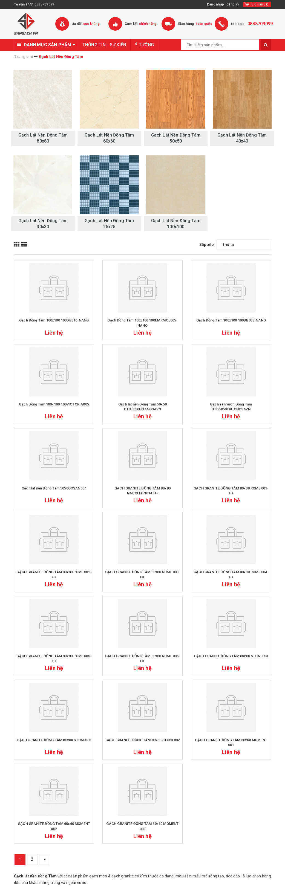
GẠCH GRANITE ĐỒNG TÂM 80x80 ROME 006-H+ (142, 658)
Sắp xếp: (207, 244)
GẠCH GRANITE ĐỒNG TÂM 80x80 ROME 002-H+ (53, 574)
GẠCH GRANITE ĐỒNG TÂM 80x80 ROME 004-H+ (231, 574)
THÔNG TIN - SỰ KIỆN (104, 44)
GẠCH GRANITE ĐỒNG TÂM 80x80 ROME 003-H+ (142, 574)
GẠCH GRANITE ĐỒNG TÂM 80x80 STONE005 (54, 740)
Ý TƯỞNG (144, 44)
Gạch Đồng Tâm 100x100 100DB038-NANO (231, 320)
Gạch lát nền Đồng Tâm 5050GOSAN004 (54, 488)
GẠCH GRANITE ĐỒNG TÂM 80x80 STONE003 (231, 656)
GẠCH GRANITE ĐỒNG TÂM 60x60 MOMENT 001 (231, 742)
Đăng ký (232, 4)
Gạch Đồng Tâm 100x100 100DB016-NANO (54, 320)
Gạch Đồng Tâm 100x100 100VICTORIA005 (54, 404)
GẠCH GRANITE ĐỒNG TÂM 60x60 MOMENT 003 (142, 826)
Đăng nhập (215, 4)
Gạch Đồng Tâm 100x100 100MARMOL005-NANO (142, 322)
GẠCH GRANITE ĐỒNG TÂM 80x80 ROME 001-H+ (231, 490)
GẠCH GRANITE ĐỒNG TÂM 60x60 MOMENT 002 (54, 826)
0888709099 (44, 4)
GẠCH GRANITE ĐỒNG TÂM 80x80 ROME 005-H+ (53, 658)
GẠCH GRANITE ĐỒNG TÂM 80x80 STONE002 (142, 740)
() (260, 4)
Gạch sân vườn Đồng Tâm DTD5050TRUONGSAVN (231, 406)
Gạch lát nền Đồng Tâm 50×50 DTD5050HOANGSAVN (142, 406)
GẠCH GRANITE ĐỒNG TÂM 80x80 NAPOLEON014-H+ (142, 490)
